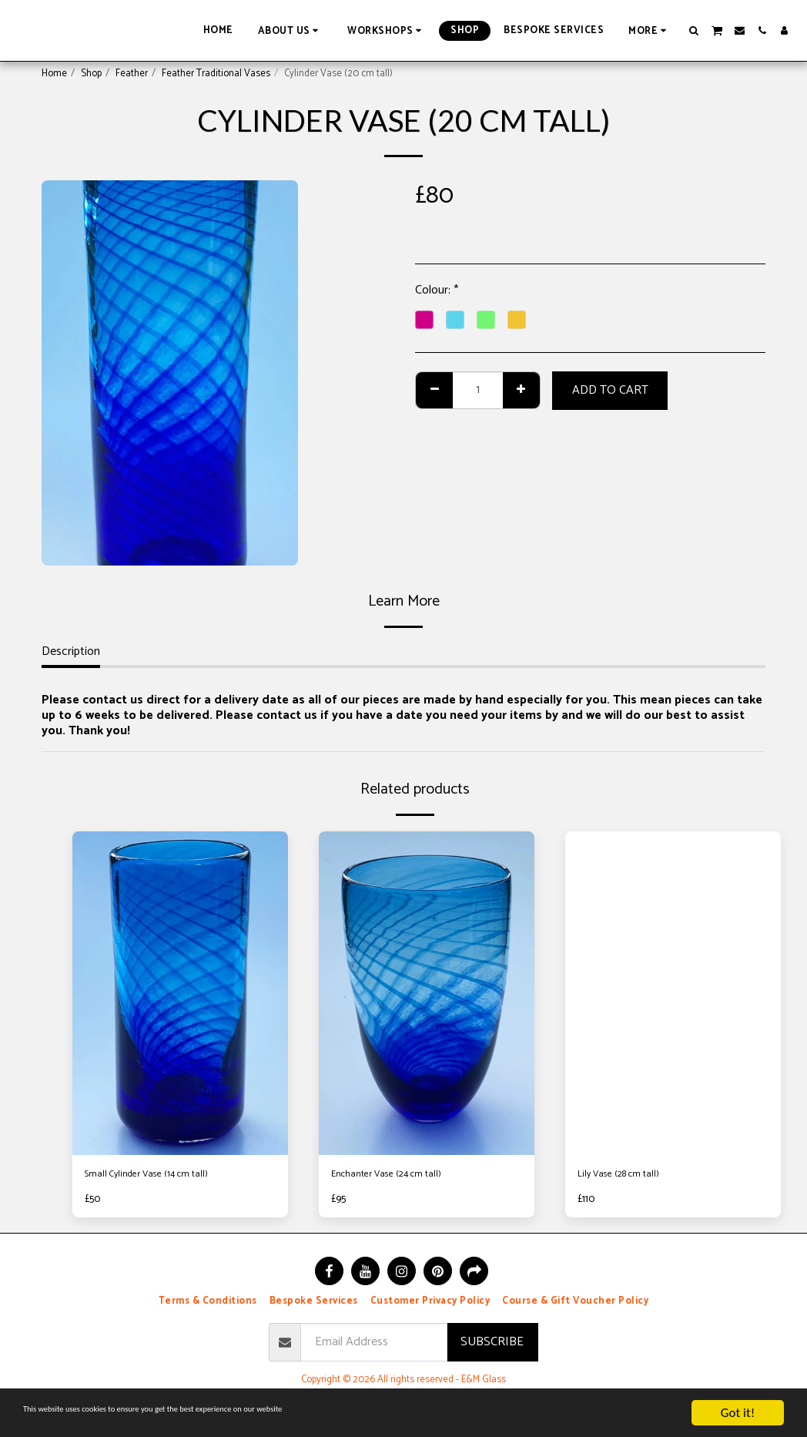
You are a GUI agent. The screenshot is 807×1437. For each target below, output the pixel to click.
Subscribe (492, 1347)
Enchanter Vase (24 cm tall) (401, 1176)
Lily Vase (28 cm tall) (630, 1176)
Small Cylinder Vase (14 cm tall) (163, 1176)
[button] (290, 30)
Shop (91, 73)
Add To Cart (610, 390)
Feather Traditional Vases (216, 73)
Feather (132, 73)
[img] (180, 993)
